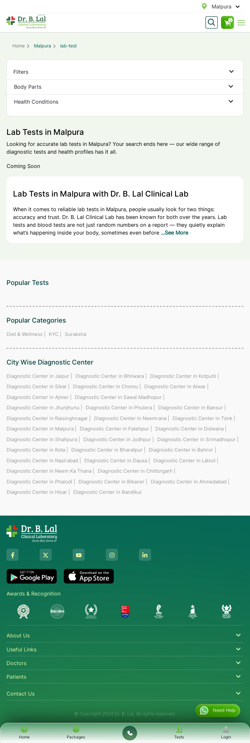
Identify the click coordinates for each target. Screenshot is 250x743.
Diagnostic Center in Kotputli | (184, 376)
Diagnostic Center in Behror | (182, 450)
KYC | (55, 334)
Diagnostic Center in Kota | (37, 450)
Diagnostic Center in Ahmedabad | (190, 482)
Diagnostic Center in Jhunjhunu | (44, 407)
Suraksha (75, 334)
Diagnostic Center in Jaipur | (39, 376)
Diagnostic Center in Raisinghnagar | (49, 418)
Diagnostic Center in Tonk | (204, 418)
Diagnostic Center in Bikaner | (112, 482)
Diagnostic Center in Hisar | (38, 492)
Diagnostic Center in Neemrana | (131, 418)
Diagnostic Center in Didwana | (191, 429)
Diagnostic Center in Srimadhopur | (198, 439)
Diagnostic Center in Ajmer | (39, 397)
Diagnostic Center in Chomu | (107, 386)
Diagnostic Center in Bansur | (192, 407)
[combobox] (212, 6)
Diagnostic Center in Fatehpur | (116, 429)
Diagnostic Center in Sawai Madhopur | (120, 397)
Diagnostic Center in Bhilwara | (111, 376)
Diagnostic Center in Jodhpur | (118, 439)
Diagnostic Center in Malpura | (41, 429)
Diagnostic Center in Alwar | (176, 386)
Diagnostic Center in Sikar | (38, 386)
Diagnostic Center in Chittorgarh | (136, 471)
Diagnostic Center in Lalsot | (185, 460)
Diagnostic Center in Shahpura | (43, 439)
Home (18, 45)
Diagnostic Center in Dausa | (117, 460)
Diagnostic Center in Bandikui (107, 492)
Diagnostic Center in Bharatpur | (108, 450)
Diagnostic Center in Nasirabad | (44, 460)
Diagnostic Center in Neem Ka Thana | (50, 471)
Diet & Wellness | (26, 334)
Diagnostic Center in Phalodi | (41, 482)
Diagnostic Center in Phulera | (120, 407)
